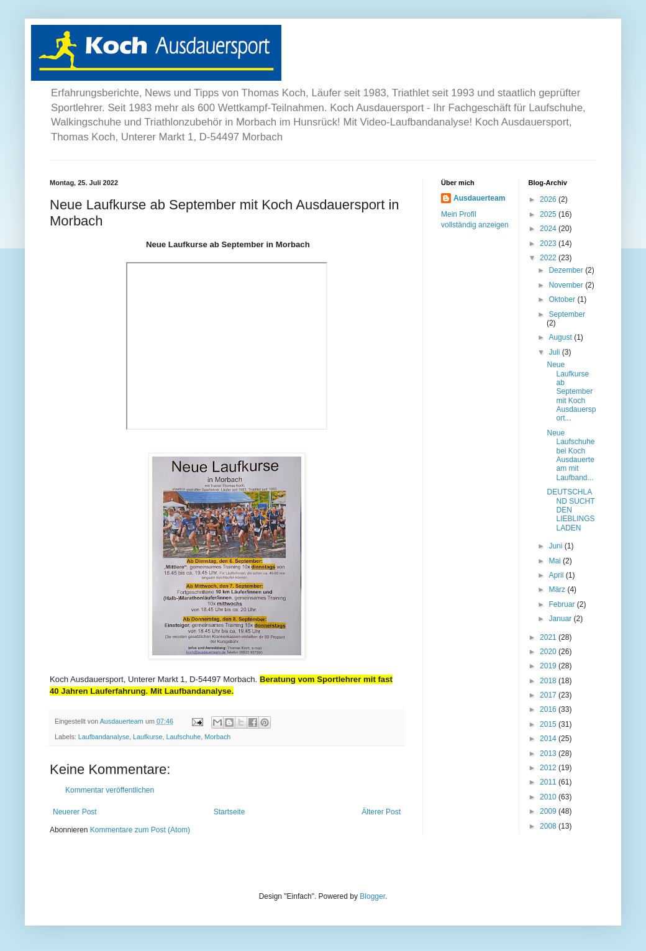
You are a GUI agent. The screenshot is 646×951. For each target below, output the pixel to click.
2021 (549, 637)
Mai (555, 561)
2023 (549, 243)
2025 (549, 214)
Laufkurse (147, 736)
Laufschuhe (183, 736)
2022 (549, 257)
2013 (549, 753)
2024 (549, 228)
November (566, 285)
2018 (549, 680)
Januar (560, 618)
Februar (562, 604)
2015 (549, 724)
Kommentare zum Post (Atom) (140, 830)
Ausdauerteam (479, 198)
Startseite (229, 812)
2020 (549, 651)
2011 (549, 782)
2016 (549, 709)
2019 (549, 666)
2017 (549, 695)
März (557, 589)
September (566, 314)
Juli (555, 352)
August (561, 337)
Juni (556, 546)
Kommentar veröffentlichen (109, 790)
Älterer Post (381, 812)
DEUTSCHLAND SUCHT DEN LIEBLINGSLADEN (570, 510)
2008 (549, 826)
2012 (549, 767)
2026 (549, 199)
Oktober (562, 299)
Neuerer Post (75, 812)
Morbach (217, 736)
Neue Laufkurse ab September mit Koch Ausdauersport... (571, 391)
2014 (549, 738)
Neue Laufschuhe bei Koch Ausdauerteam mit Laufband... (570, 455)
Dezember (566, 270)
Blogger (372, 896)
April (556, 575)
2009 (549, 811)
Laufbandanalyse (103, 736)
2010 (549, 797)
